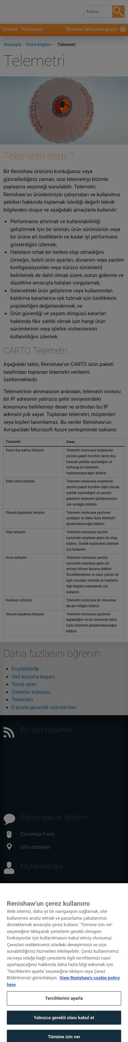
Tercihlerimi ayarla (64, 1006)
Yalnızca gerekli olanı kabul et (64, 1025)
